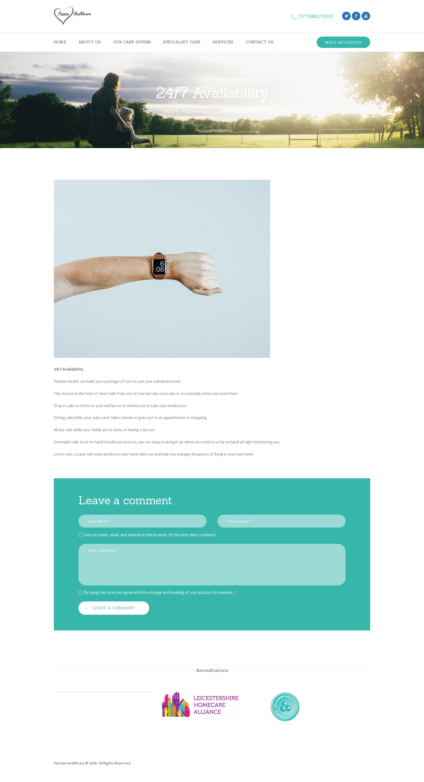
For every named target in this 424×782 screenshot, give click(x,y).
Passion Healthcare (69, 763)
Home (170, 110)
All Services (196, 110)
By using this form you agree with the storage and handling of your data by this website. (160, 592)
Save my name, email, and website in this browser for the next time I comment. (150, 534)
